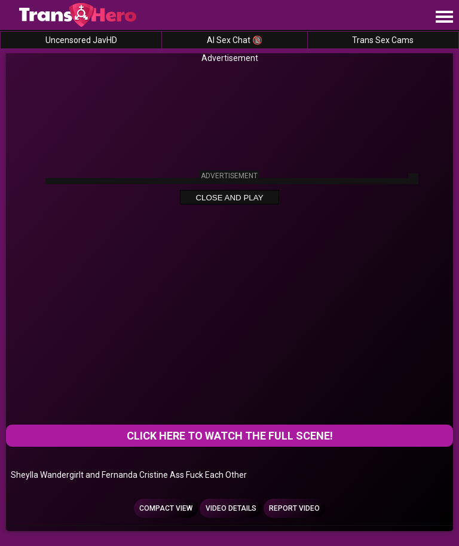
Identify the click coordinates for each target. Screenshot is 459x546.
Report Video (294, 508)
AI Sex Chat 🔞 (234, 40)
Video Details (231, 508)
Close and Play (229, 197)
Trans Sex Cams (383, 40)
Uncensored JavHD (81, 40)
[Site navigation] (444, 17)
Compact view (165, 508)
